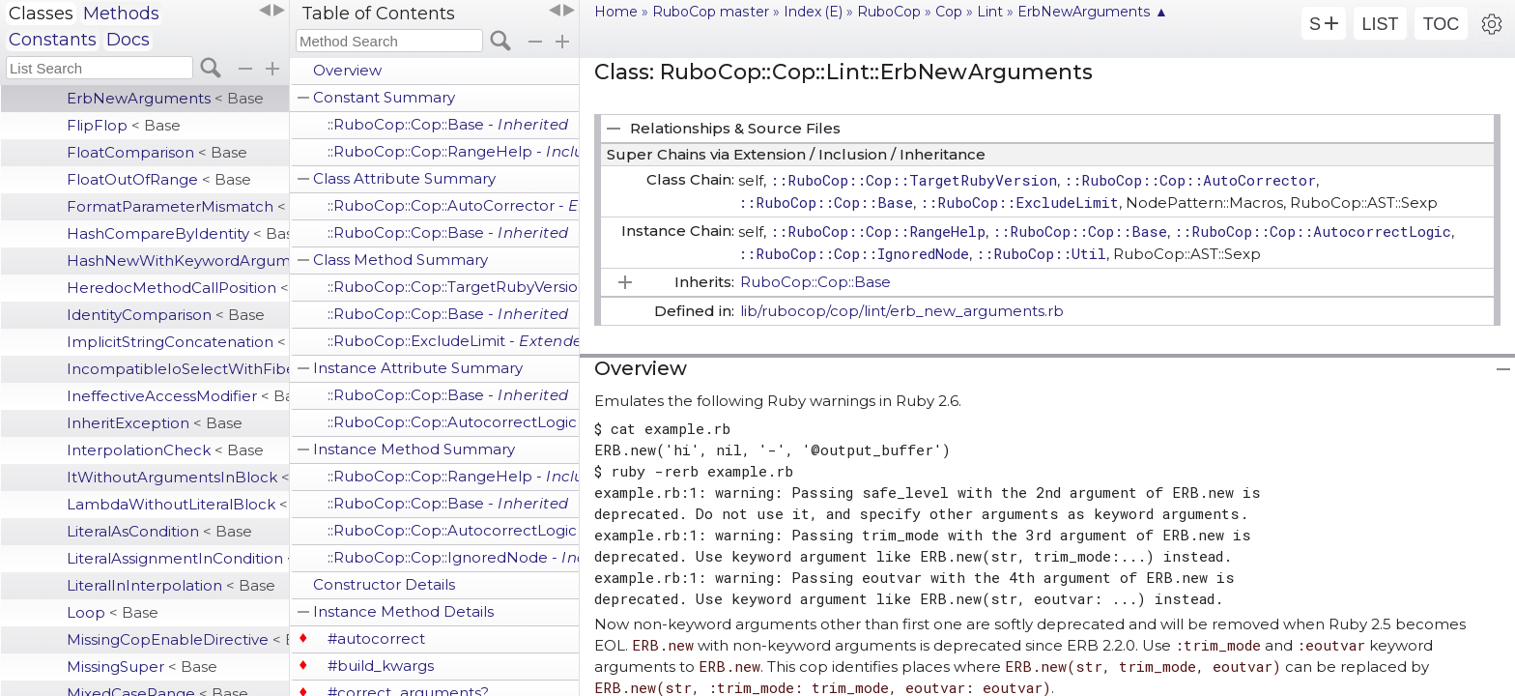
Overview (347, 70)
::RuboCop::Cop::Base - (448, 124)
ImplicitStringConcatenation (178, 342)
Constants (53, 39)
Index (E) (813, 11)
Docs (128, 39)
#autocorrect (376, 638)
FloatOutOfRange (159, 179)
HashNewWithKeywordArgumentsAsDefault (178, 260)
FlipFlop (124, 125)
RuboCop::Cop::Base (815, 282)
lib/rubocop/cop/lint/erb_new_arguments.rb (902, 311)
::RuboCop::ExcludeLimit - (453, 341)
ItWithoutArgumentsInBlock (178, 477)
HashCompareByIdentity (178, 233)
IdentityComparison (166, 314)
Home (616, 11)
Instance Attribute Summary (418, 368)
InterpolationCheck (165, 450)
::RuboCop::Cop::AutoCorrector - (453, 205)
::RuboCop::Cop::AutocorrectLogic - (453, 422)
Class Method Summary (400, 259)
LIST (1379, 24)
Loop (112, 612)
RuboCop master (710, 11)
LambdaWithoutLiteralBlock (178, 504)
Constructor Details (384, 584)
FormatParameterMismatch (178, 206)
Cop (948, 11)
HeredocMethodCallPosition (178, 287)
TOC (1441, 24)
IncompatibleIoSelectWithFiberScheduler (178, 369)
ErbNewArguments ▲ (1092, 11)
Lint (990, 11)
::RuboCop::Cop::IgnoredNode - (453, 557)
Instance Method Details (403, 611)
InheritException (155, 423)
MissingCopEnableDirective (178, 639)
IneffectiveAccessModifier (178, 396)
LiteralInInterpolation (171, 585)
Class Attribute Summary (404, 178)
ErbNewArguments (165, 98)
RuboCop (889, 11)
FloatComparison (157, 152)
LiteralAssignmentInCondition (178, 558)
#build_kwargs (381, 665)
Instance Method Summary (414, 449)
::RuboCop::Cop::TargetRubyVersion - (453, 286)
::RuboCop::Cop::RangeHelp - (453, 151)
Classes (41, 13)
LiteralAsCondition (159, 531)
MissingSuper (142, 666)
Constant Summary (384, 97)
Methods (121, 13)
